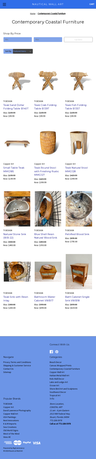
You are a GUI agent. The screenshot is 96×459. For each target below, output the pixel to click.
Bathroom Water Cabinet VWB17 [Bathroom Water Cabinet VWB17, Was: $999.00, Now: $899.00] (44, 298)
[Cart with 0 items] (92, 4)
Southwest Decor (58, 392)
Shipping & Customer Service (17, 365)
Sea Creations (10, 427)
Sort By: (8, 51)
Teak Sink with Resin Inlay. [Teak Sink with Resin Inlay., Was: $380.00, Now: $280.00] (15, 298)
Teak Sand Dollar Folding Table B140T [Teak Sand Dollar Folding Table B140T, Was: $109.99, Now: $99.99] (16, 107)
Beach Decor (56, 362)
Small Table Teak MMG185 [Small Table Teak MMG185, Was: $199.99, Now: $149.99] (13, 169)
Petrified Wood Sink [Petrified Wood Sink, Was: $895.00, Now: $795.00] (77, 234)
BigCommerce (18, 448)
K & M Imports (9, 423)
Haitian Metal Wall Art (59, 375)
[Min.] (17, 39)
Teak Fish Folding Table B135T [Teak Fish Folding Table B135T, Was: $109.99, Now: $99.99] (75, 107)
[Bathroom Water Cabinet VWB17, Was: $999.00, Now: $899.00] (48, 271)
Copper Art (8, 407)
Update (78, 39)
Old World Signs (10, 430)
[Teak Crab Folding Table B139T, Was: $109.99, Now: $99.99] (48, 79)
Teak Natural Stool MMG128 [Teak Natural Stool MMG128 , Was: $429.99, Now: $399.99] (76, 169)
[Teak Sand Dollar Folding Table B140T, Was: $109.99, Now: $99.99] (17, 79)
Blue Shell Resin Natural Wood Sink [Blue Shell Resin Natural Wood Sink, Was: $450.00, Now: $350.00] (45, 236)
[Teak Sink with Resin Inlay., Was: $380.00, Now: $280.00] (17, 271)
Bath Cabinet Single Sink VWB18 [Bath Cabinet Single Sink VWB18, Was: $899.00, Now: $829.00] (77, 298)
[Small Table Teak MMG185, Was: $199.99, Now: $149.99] (17, 142)
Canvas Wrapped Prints (61, 365)
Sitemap (7, 372)
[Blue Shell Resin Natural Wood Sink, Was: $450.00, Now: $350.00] (48, 208)
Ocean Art (54, 385)
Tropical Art (55, 395)
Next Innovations (11, 420)
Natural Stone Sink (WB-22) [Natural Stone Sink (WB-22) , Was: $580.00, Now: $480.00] (14, 236)
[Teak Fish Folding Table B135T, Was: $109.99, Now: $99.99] (79, 79)
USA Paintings (9, 417)
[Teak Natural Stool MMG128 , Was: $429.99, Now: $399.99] (79, 142)
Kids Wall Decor (57, 378)
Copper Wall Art (57, 372)
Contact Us (8, 368)
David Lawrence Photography (17, 410)
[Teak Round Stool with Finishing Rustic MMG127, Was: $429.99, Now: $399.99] (48, 142)
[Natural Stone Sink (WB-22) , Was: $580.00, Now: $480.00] (17, 208)
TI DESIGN (7, 403)
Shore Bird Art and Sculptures (64, 388)
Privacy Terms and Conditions (17, 362)
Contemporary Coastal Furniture (65, 368)
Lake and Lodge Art (59, 382)
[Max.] (48, 39)
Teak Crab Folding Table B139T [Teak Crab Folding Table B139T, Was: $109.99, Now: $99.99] (45, 107)
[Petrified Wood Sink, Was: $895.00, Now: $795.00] (79, 208)
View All (6, 437)
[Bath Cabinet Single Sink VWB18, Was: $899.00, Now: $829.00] (79, 271)
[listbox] (23, 51)
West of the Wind (11, 433)
